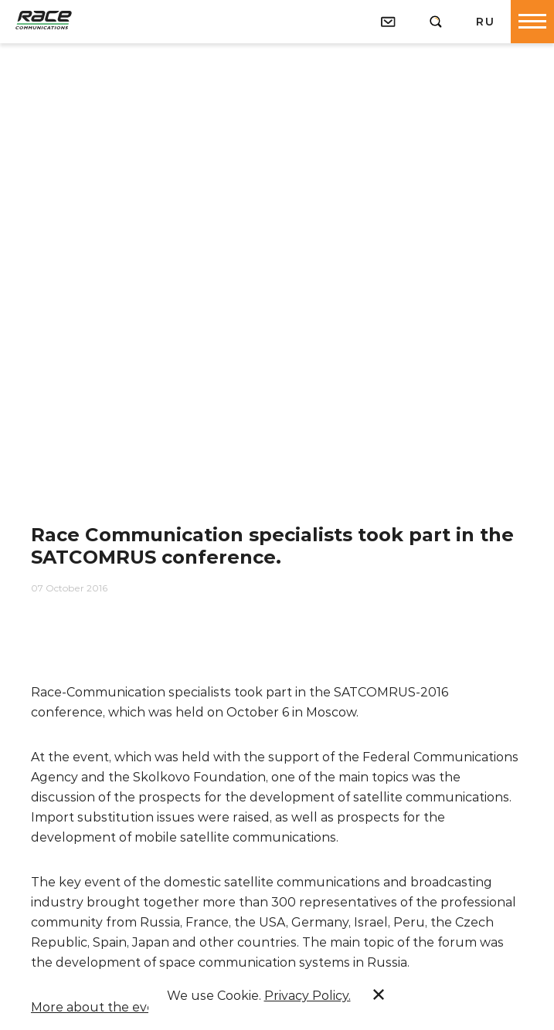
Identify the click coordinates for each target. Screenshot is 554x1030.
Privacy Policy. (307, 995)
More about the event (99, 1007)
